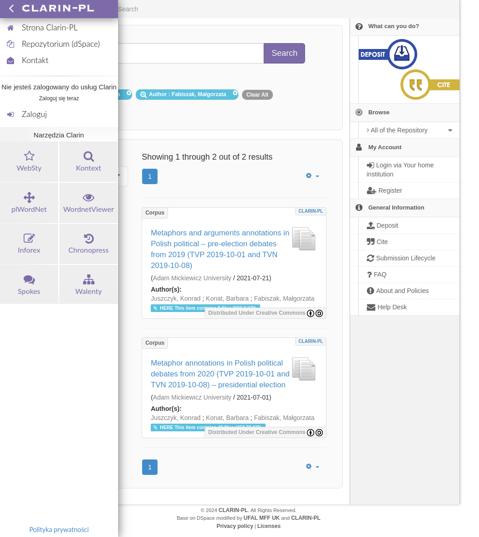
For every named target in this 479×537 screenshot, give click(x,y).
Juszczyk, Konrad (176, 298)
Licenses (269, 526)
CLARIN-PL (311, 211)
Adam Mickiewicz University (192, 278)
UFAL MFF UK (262, 518)
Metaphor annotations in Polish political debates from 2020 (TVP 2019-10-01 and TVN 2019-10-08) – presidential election (220, 374)
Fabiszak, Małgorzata (284, 298)
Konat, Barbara (227, 298)
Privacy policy (235, 526)
